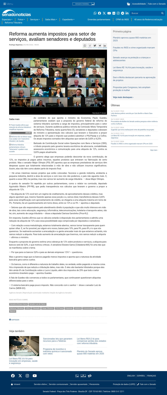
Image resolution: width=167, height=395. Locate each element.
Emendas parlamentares (99, 19)
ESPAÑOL (141, 376)
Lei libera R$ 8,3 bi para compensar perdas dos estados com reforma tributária (91, 341)
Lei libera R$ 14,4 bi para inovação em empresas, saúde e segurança (23, 360)
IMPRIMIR (14, 320)
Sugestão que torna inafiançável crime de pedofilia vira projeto (132, 130)
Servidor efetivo (40, 384)
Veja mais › (154, 150)
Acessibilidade (139, 4)
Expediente (67, 19)
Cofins (27, 308)
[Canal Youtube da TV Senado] (34, 376)
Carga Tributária (47, 308)
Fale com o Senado (157, 4)
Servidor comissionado (58, 384)
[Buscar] (162, 13)
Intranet (15, 384)
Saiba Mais (50, 19)
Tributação (36, 308)
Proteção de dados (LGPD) (124, 384)
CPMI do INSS (122, 19)
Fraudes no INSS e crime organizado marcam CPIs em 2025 (131, 144)
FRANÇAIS (151, 376)
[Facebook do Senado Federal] (14, 376)
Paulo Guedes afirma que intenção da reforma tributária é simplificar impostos (20, 127)
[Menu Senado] (8, 4)
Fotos (20, 19)
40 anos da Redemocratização (148, 19)
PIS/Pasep (59, 308)
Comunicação (88, 308)
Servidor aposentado (78, 384)
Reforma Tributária (13, 22)
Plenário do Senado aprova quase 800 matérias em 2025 (90, 352)
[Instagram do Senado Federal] (27, 376)
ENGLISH (131, 376)
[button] (129, 4)
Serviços (34, 19)
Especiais (6, 19)
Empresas (68, 308)
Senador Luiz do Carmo (37, 304)
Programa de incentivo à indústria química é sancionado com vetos (57, 351)
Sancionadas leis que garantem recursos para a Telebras (57, 340)
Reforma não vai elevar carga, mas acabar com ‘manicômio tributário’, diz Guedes (20, 139)
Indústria (78, 308)
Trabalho (98, 308)
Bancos (12, 311)
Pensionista (94, 384)
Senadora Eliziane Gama (18, 304)
